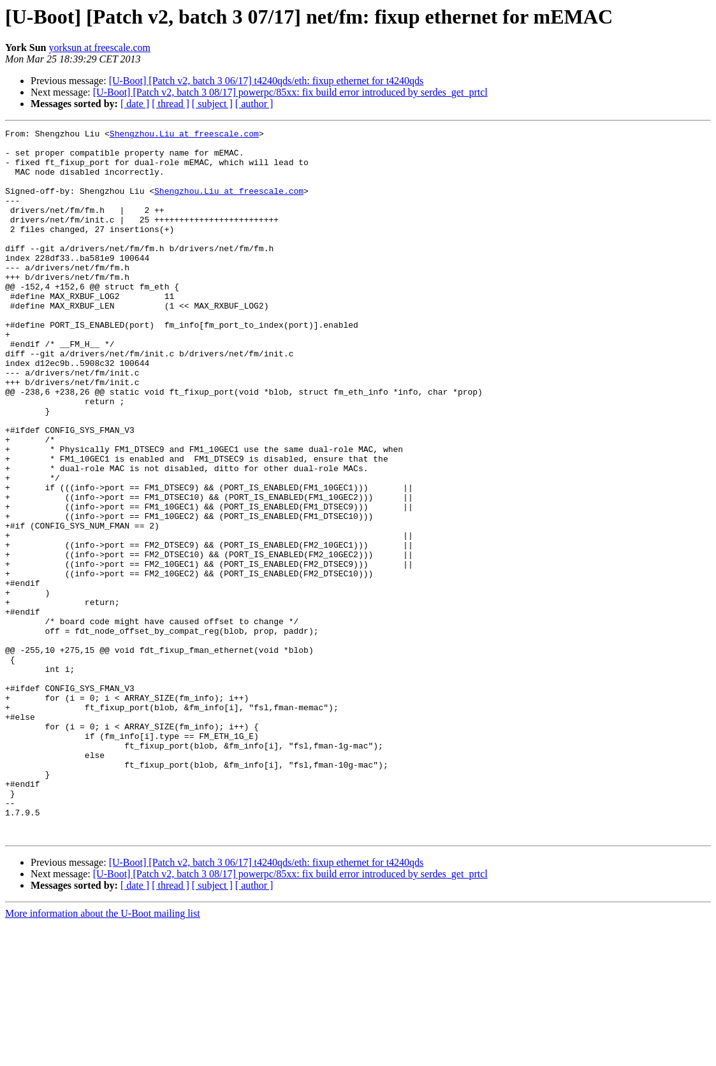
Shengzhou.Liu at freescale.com (184, 135)
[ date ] (135, 103)
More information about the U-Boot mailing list (102, 1054)
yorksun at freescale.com (99, 47)
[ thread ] (170, 103)
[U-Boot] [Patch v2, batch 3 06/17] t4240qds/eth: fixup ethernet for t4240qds (266, 80)
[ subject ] (212, 103)
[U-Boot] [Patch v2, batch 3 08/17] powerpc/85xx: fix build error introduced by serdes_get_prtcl (290, 92)
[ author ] (254, 103)
